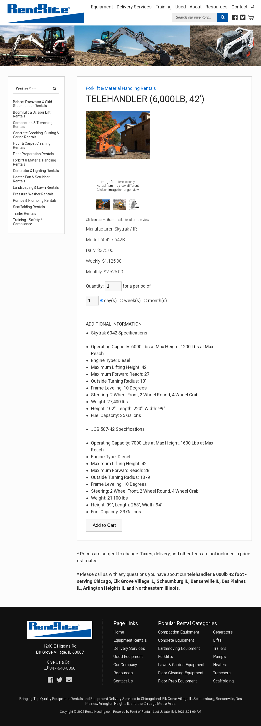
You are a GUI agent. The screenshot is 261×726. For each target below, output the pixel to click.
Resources (216, 6)
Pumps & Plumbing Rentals (35, 201)
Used (180, 6)
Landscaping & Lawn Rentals (36, 188)
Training (163, 6)
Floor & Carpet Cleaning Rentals (31, 145)
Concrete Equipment (176, 640)
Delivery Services (134, 6)
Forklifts (165, 656)
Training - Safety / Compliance (27, 222)
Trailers (219, 648)
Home (118, 632)
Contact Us (123, 681)
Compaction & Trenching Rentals (33, 125)
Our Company (125, 664)
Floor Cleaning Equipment (180, 672)
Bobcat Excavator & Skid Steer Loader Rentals (32, 104)
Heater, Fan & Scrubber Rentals (31, 179)
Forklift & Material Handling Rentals (34, 162)
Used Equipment (128, 656)
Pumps (219, 656)
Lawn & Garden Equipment (181, 664)
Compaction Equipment (178, 632)
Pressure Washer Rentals (33, 194)
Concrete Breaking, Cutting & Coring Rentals (36, 135)
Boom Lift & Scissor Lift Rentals (31, 114)
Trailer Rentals (24, 214)
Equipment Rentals (130, 640)
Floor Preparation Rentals (33, 154)
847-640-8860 (59, 668)
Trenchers (222, 672)
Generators (223, 632)
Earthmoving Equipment (179, 648)
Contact (239, 6)
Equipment (102, 6)
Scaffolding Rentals (29, 207)
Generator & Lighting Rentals (36, 171)
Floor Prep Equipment (177, 681)
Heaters (220, 664)
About (196, 6)
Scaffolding (223, 681)
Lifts (217, 640)
